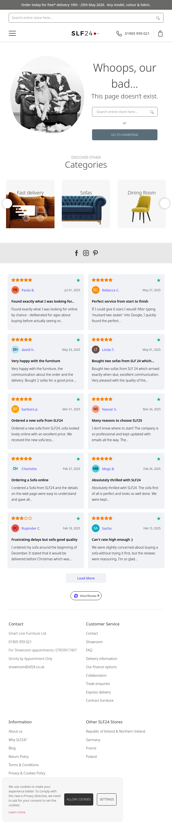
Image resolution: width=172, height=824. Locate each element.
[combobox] (86, 18)
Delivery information (101, 658)
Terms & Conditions (24, 765)
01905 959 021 (20, 642)
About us (16, 731)
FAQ (89, 650)
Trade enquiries (98, 683)
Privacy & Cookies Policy (27, 773)
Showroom (94, 642)
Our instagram (86, 253)
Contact (92, 633)
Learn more (17, 812)
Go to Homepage (124, 134)
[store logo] (86, 33)
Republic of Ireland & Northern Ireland (115, 731)
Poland (91, 756)
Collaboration (96, 675)
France (91, 748)
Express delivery (98, 692)
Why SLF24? (18, 739)
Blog (12, 748)
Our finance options (101, 667)
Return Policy (19, 756)
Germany (93, 739)
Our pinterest (95, 253)
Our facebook (76, 253)
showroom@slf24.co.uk (26, 667)
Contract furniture (100, 700)
